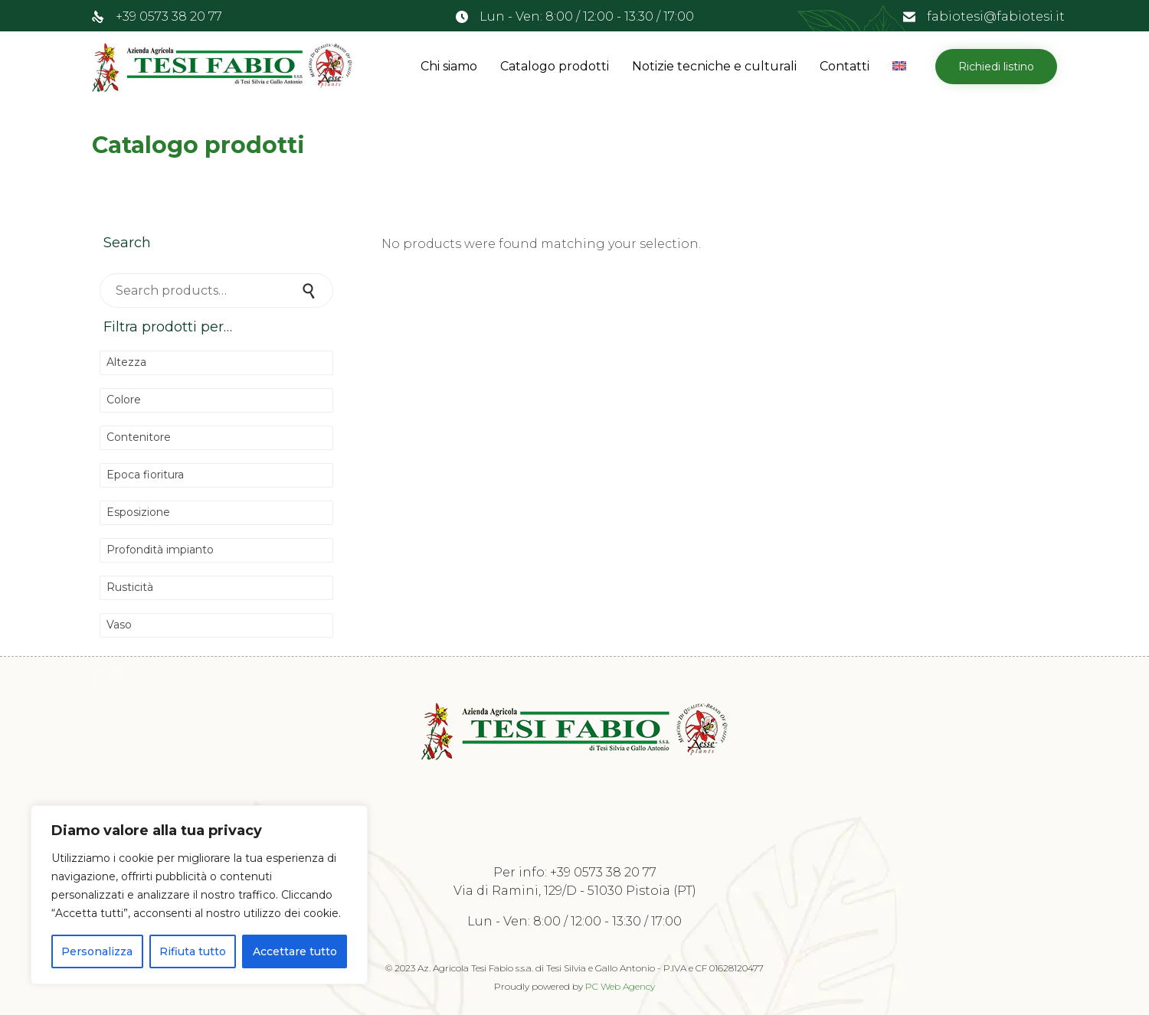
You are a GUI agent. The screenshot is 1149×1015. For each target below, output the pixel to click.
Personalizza (97, 951)
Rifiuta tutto (192, 951)
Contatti (844, 66)
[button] (996, 66)
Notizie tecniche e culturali (714, 66)
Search (310, 290)
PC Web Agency (620, 986)
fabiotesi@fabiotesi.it (996, 16)
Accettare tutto (295, 951)
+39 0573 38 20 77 (169, 16)
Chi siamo (449, 66)
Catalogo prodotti (554, 66)
